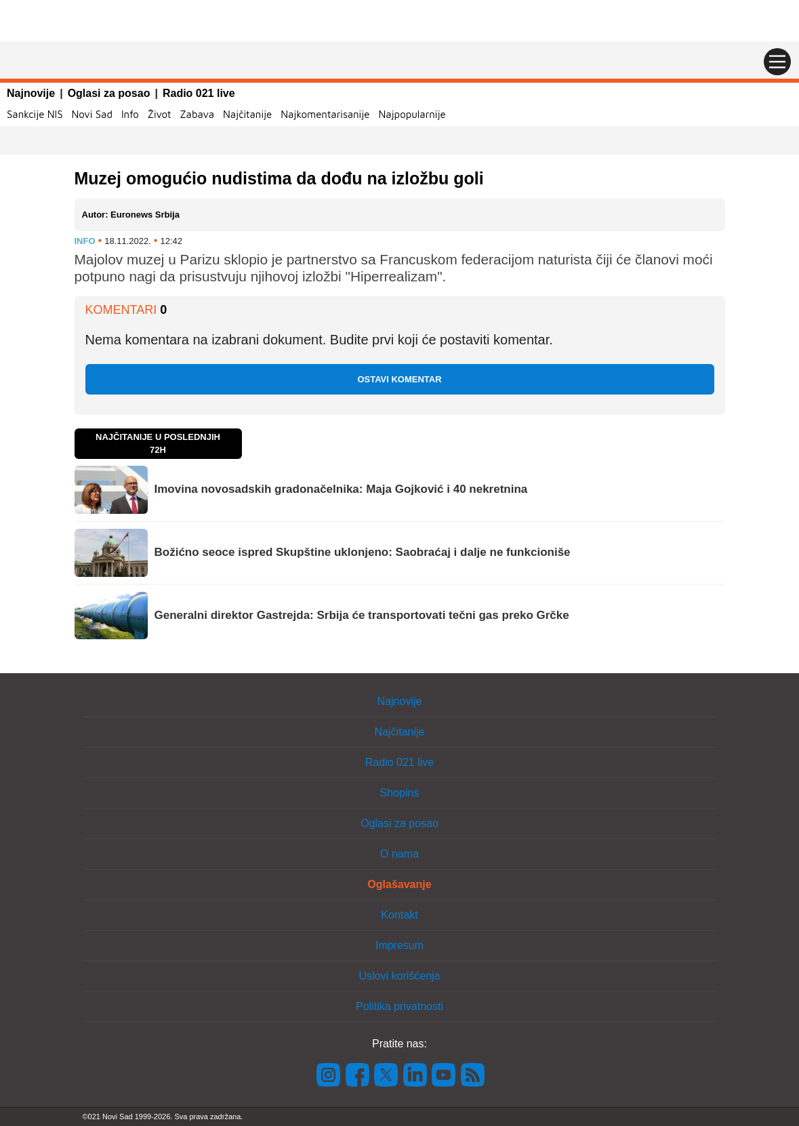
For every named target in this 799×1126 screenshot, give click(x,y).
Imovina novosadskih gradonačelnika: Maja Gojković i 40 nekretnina (341, 489)
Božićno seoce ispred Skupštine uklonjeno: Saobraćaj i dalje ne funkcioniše (363, 552)
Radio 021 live (199, 93)
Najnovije (31, 93)
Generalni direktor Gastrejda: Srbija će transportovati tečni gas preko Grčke (362, 615)
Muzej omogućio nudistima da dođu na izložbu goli (279, 178)
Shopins (399, 793)
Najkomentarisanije (325, 114)
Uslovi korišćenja (399, 976)
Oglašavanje (399, 884)
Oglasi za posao (109, 93)
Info (130, 114)
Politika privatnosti (399, 1006)
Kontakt (399, 915)
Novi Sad (92, 114)
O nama (399, 854)
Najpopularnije (411, 114)
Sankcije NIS (35, 114)
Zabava (197, 114)
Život (159, 114)
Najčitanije (247, 114)
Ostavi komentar (399, 379)
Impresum (399, 945)
